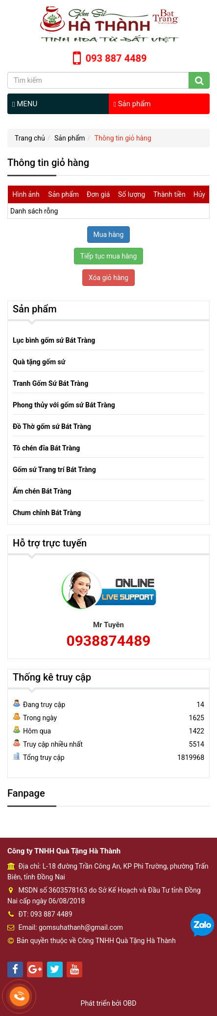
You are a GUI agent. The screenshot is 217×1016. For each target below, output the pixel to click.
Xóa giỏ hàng (108, 278)
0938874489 (108, 640)
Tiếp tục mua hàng (108, 256)
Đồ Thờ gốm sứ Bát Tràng (52, 426)
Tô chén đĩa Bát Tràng (46, 448)
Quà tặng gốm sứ (39, 362)
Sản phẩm (132, 103)
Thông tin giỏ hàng (123, 138)
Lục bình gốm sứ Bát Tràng (54, 340)
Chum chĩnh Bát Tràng (47, 513)
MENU (24, 103)
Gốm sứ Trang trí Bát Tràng (54, 469)
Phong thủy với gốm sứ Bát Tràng (64, 405)
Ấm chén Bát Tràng (42, 491)
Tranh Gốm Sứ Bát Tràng (50, 383)
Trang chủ (30, 138)
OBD (130, 1003)
